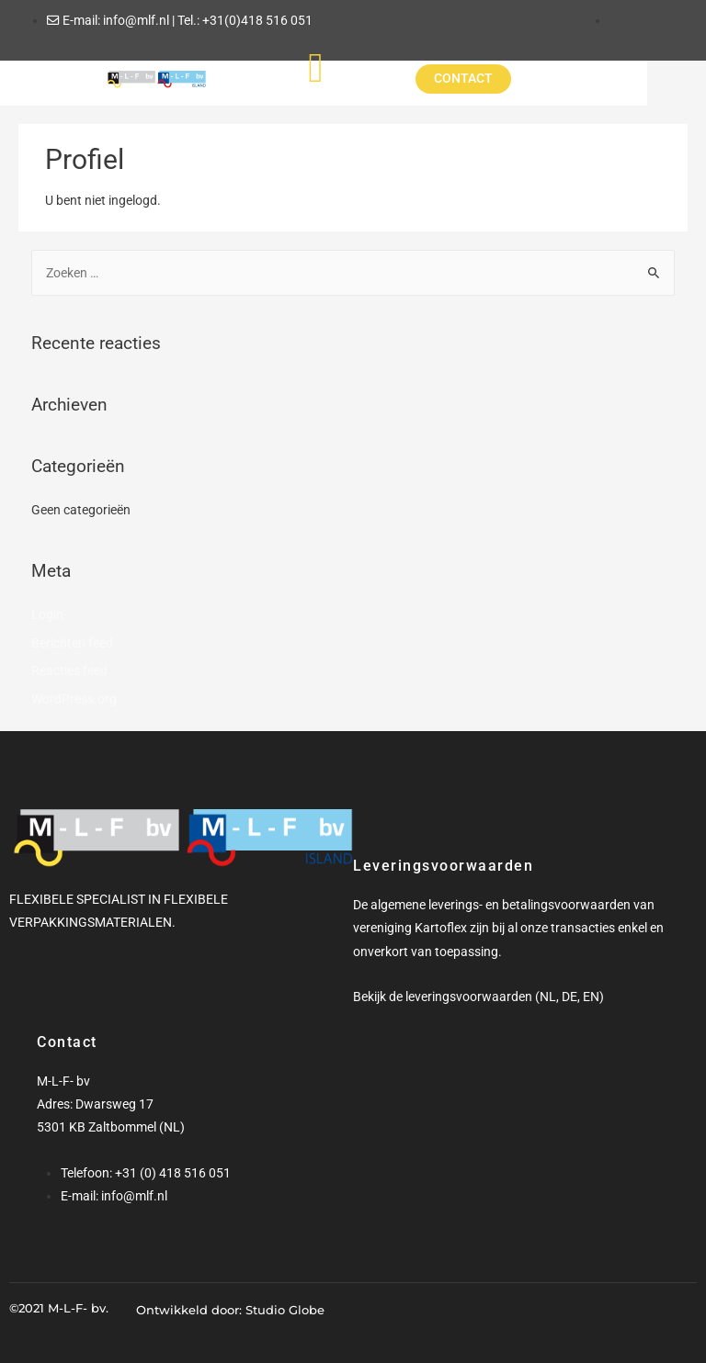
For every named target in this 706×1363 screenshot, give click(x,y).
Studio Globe (285, 1309)
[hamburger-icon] (347, 67)
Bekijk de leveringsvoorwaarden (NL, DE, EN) (478, 996)
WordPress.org (74, 699)
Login (47, 614)
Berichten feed (72, 643)
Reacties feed (69, 670)
